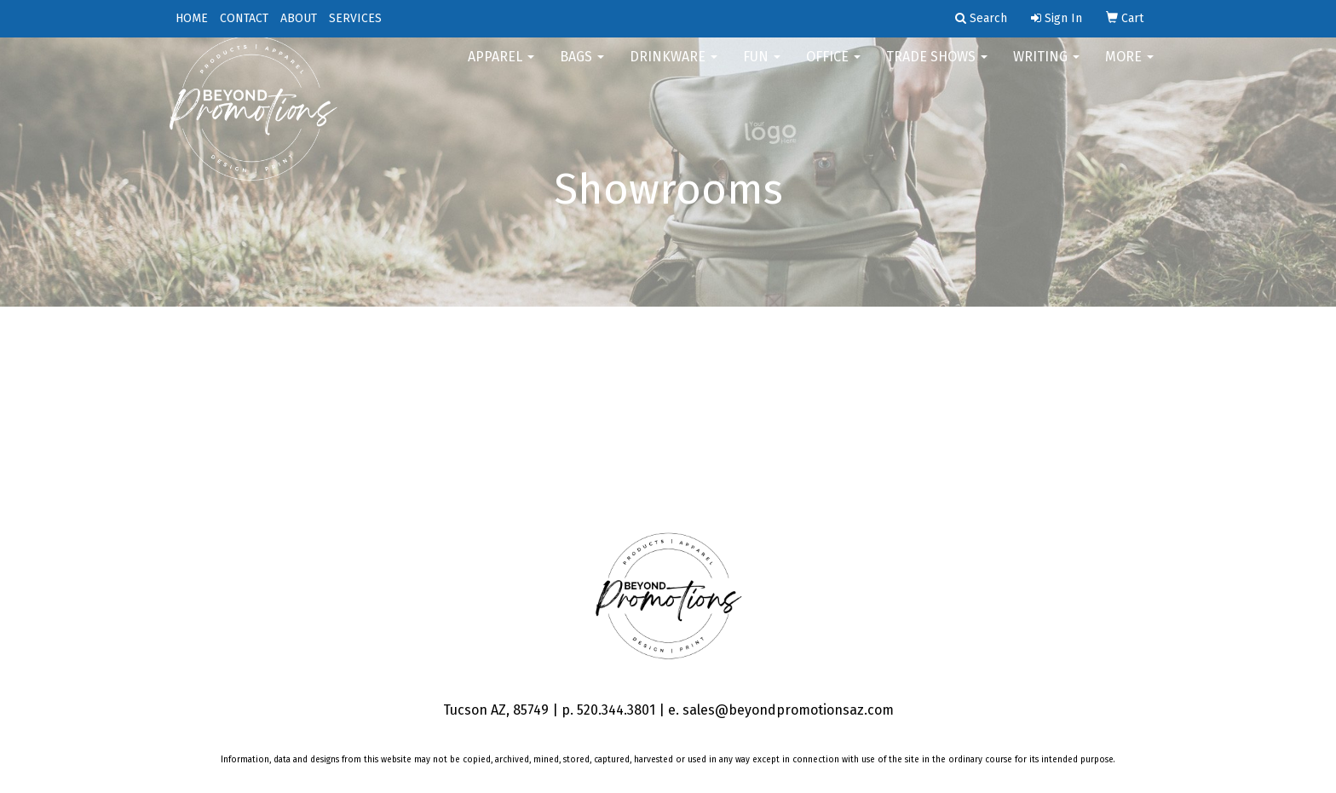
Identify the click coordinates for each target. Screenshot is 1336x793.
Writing (1046, 68)
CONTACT (244, 18)
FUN (761, 68)
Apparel (501, 68)
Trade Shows (937, 68)
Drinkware (673, 68)
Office (833, 68)
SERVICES (355, 18)
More (1129, 68)
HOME (192, 18)
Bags (582, 68)
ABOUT (298, 18)
